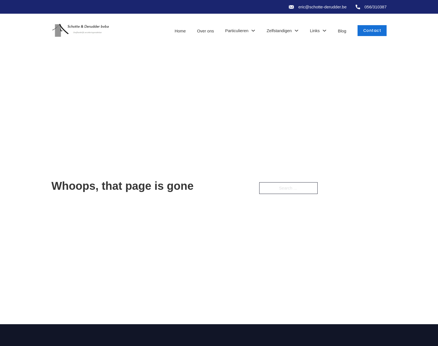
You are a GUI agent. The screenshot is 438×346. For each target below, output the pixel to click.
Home (180, 31)
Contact (372, 30)
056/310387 (376, 6)
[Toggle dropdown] (253, 31)
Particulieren (236, 30)
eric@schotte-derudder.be (322, 6)
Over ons (205, 31)
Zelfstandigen (279, 30)
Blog (342, 31)
